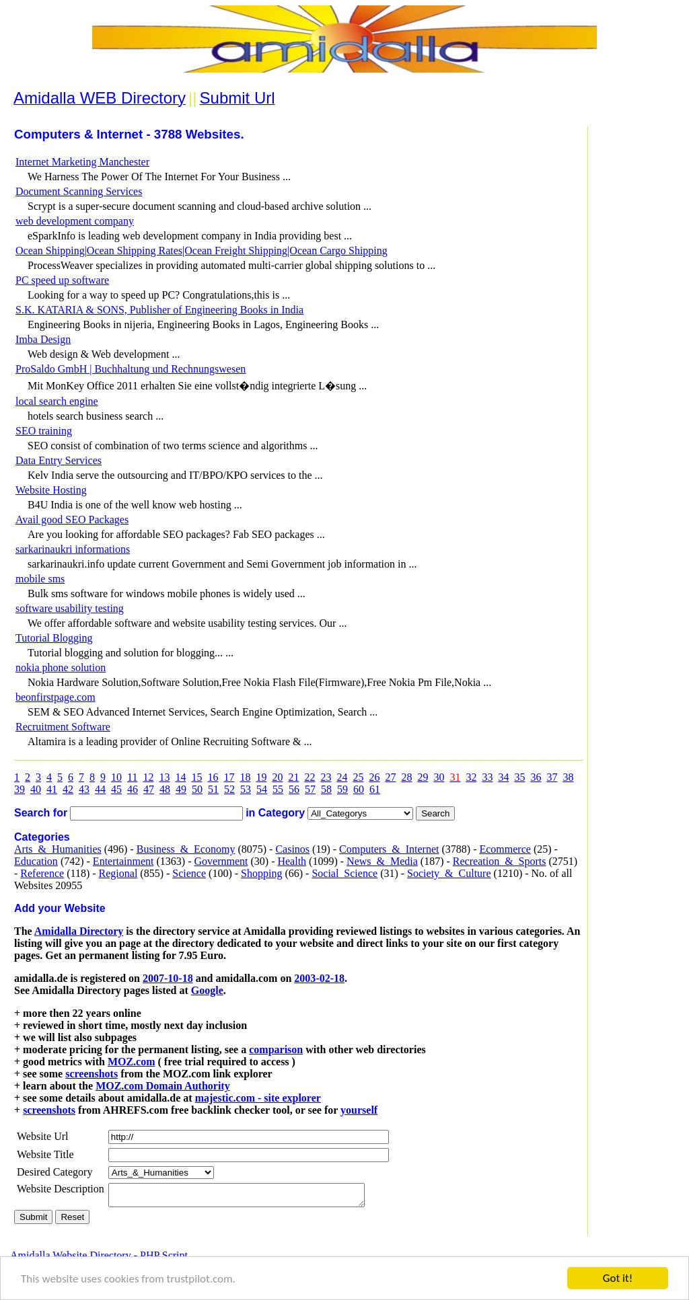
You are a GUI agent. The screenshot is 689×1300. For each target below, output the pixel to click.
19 (261, 777)
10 (116, 777)
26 (374, 777)
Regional (118, 873)
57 (310, 789)
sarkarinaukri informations (72, 549)
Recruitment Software (62, 726)
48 (164, 789)
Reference (42, 873)
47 (148, 789)
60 (358, 789)
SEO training (43, 430)
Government (221, 861)
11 (132, 777)
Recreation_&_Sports (499, 861)
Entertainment (123, 861)
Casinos (292, 849)
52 (229, 789)
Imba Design (43, 339)
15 (196, 777)
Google (207, 990)
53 (245, 789)
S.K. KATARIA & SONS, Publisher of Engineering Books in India (159, 309)
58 (326, 789)
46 (132, 789)
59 (342, 789)
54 (261, 789)
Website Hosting (51, 490)
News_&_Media (382, 861)
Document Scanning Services (78, 191)
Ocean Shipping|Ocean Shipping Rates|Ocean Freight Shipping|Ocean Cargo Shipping (201, 250)
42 (68, 789)
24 (341, 777)
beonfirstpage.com (55, 697)
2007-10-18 (168, 978)
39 (19, 789)
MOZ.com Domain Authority (163, 1086)
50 (197, 789)
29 (422, 777)
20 (277, 777)
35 (519, 777)
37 (551, 777)
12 (148, 777)
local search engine (56, 401)
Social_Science (344, 873)
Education (36, 861)
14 (180, 777)
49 (181, 789)
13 (164, 777)
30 (438, 777)
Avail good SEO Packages (72, 519)
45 (116, 789)
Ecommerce (504, 849)
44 (100, 789)
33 (487, 777)
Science (189, 873)
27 (390, 777)
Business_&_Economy (186, 849)
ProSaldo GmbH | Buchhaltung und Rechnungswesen (130, 369)
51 (213, 789)
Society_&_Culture (449, 873)
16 (212, 777)
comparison (276, 1049)
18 (245, 777)
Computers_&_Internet (389, 849)
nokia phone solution (60, 667)
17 (228, 777)
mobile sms (40, 578)
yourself (358, 1110)
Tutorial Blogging (54, 638)
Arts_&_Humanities (58, 849)
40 (35, 789)
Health (291, 861)
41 (51, 789)
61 (374, 789)
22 (309, 777)
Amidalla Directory (79, 931)
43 (84, 789)
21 (293, 777)
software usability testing (69, 608)
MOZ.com (131, 1061)
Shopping (261, 873)
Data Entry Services (58, 460)
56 (294, 789)
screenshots (91, 1073)
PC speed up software (62, 280)
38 (568, 777)
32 (471, 777)
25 (358, 777)
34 (503, 777)
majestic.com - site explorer (258, 1098)
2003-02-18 (319, 978)
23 (325, 777)
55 (278, 789)
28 (406, 777)
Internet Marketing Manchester (82, 161)
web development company (74, 221)
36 (535, 777)
